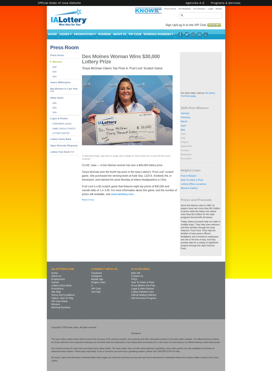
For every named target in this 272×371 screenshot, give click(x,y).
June (183, 134)
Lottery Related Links (142, 291)
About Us (119, 34)
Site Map (56, 291)
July (183, 138)
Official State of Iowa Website (59, 2)
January (185, 113)
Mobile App (97, 279)
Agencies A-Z (195, 2)
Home (52, 34)
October (185, 150)
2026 (54, 67)
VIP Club (134, 34)
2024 (54, 77)
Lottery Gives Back (60, 139)
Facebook (180, 34)
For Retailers (185, 9)
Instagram (193, 34)
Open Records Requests (64, 145)
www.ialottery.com (122, 194)
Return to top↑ (88, 200)
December (186, 158)
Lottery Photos (60, 133)
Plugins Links (98, 282)
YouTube (199, 34)
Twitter (186, 34)
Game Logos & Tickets (63, 129)
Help (219, 9)
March (184, 121)
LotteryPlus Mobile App (205, 34)
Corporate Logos (61, 124)
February (185, 117)
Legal (210, 9)
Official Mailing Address (143, 295)
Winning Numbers (158, 34)
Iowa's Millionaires (60, 82)
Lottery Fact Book (62, 151)
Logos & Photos (59, 118)
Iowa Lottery (72, 18)
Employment (58, 279)
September (186, 146)
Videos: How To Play (62, 298)
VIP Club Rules (59, 301)
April (183, 125)
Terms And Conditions (63, 295)
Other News (56, 97)
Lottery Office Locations (193, 184)
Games (65, 34)
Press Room (170, 9)
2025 (54, 72)
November (186, 154)
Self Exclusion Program (143, 298)
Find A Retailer (188, 176)
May (183, 130)
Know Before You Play (143, 285)
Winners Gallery (189, 188)
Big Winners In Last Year (64, 90)
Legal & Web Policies (142, 288)
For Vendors (199, 9)
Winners (104, 34)
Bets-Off (135, 273)
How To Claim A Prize (192, 180)
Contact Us (137, 276)
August (184, 142)
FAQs (134, 279)
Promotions (85, 34)
